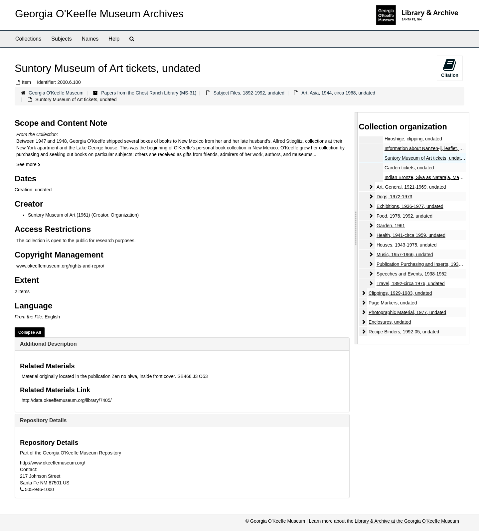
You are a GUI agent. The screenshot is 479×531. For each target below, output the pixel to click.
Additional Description (48, 344)
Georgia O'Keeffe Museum (56, 92)
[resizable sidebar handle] (356, 228)
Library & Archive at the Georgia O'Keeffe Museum (407, 521)
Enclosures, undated (389, 322)
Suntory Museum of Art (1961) (59, 215)
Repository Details (43, 420)
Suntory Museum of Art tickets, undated (424, 158)
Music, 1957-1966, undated (404, 254)
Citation (449, 68)
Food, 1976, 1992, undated (404, 216)
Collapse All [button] (29, 332)
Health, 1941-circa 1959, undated (410, 235)
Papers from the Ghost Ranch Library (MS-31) (148, 92)
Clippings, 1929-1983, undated (400, 293)
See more (28, 164)
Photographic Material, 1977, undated (407, 312)
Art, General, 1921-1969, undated (411, 187)
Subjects (61, 39)
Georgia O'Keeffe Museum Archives (99, 14)
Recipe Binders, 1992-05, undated (403, 331)
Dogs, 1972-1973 (394, 196)
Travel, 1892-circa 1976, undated (410, 283)
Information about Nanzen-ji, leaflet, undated (430, 148)
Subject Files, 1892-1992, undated (249, 92)
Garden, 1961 (390, 225)
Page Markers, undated (392, 302)
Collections (28, 39)
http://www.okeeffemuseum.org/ (52, 462)
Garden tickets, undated (409, 167)
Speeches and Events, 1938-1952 (411, 273)
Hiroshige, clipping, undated (413, 138)
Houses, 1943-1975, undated (406, 245)
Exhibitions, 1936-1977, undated (409, 206)
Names (90, 39)
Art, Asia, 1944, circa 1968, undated (338, 92)
